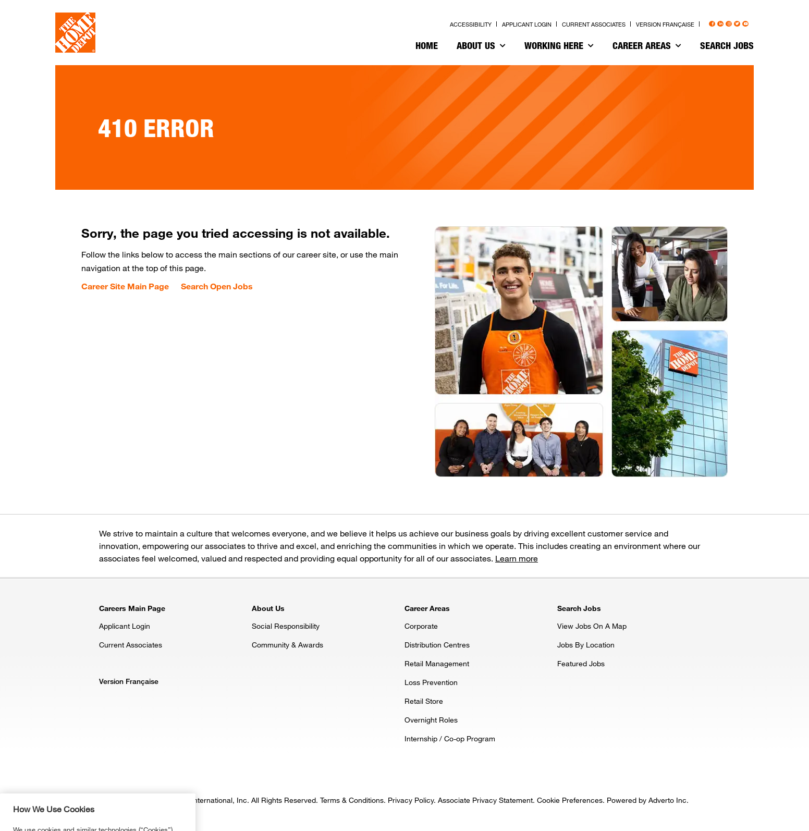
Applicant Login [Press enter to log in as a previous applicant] (526, 24)
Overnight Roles (431, 719)
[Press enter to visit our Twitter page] (737, 24)
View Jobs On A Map (592, 625)
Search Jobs (727, 45)
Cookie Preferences (570, 800)
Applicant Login (124, 625)
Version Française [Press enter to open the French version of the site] (665, 24)
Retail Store (423, 700)
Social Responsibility (286, 625)
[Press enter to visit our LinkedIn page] (720, 24)
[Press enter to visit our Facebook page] (712, 24)
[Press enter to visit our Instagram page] (729, 24)
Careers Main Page (132, 608)
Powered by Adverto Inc (647, 800)
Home (426, 45)
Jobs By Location (586, 644)
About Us (481, 45)
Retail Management (436, 663)
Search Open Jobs (217, 286)
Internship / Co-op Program (449, 738)
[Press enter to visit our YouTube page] (745, 24)
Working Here (559, 45)
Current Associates (130, 644)
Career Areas (646, 45)
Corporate (421, 625)
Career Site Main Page (125, 286)
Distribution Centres (437, 644)
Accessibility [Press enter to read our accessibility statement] (471, 24)
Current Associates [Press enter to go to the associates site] (594, 24)
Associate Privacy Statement (485, 800)
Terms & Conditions (352, 800)
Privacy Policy (411, 800)
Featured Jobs (581, 663)
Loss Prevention (431, 682)
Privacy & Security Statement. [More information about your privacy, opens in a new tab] (118, 824)
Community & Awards (287, 644)
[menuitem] (426, 46)
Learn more (516, 558)
